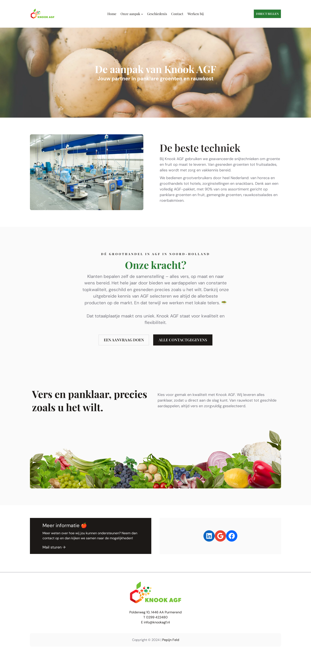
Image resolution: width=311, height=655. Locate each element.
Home (111, 14)
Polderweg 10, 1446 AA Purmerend (155, 612)
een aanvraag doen (124, 339)
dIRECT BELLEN (267, 14)
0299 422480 (157, 617)
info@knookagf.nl (157, 622)
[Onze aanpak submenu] (142, 14)
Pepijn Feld (170, 640)
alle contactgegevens (183, 339)
